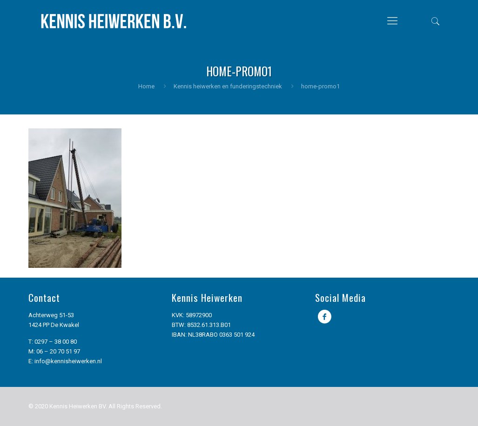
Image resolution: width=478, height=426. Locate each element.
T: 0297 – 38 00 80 (52, 341)
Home (146, 86)
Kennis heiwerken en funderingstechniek (228, 86)
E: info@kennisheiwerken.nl (65, 361)
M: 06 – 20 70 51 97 (54, 351)
